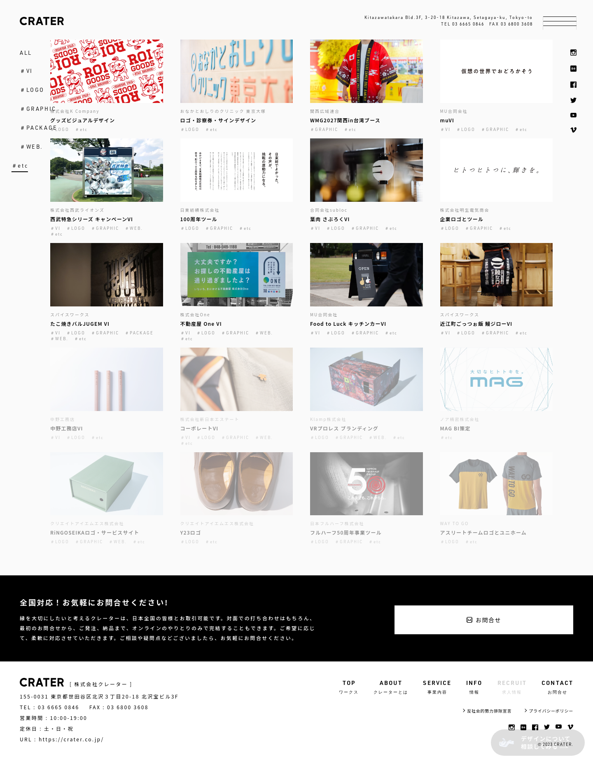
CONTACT (557, 687)
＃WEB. (31, 146)
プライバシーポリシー (551, 711)
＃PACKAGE (39, 127)
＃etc (20, 165)
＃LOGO (32, 89)
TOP (349, 687)
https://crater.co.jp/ (71, 739)
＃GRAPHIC (38, 108)
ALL (26, 52)
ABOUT (391, 687)
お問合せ (488, 620)
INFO (474, 687)
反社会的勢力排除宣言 (489, 711)
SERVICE (437, 687)
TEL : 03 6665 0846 (49, 707)
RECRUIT (512, 687)
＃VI (26, 71)
